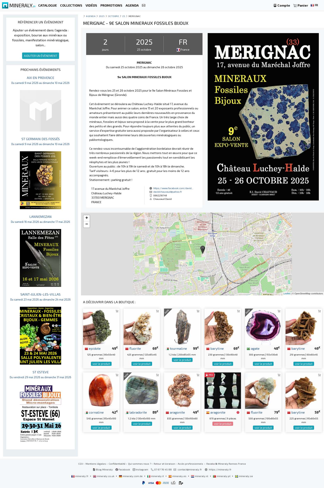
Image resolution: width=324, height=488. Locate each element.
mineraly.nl (200, 476)
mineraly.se (244, 476)
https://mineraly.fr (220, 469)
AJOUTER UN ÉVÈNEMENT (40, 55)
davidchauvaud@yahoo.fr (167, 191)
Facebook (123, 469)
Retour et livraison (164, 463)
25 (123, 16)
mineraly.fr (80, 476)
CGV (80, 463)
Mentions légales (96, 463)
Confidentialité (117, 463)
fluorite (133, 348)
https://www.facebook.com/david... (173, 188)
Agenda (90, 16)
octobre (113, 16)
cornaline (94, 412)
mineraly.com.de (131, 476)
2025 (102, 16)
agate (253, 348)
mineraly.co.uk (104, 476)
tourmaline (176, 348)
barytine (215, 348)
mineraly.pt (222, 476)
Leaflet (287, 293)
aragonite (175, 412)
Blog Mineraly (103, 469)
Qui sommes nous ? (139, 463)
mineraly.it (155, 476)
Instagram (140, 469)
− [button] (86, 224)
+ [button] (86, 218)
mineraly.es (177, 476)
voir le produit (101, 363)
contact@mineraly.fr (190, 469)
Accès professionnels (191, 463)
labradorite (136, 412)
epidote (93, 348)
